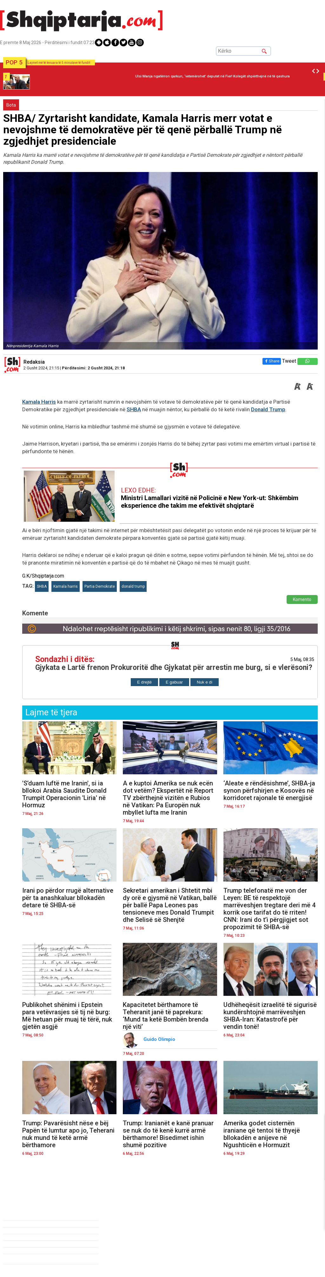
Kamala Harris (39, 402)
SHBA (134, 409)
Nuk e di (204, 682)
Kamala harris (65, 586)
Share (271, 361)
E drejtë (144, 682)
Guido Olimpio (159, 1039)
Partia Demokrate (99, 586)
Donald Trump (268, 409)
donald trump (133, 586)
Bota (11, 105)
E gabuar (174, 682)
